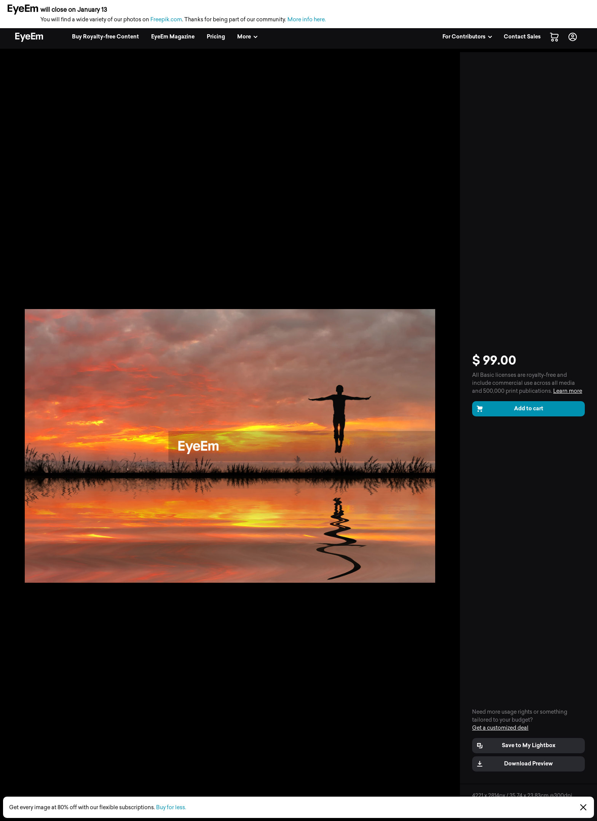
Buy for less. (171, 807)
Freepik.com (166, 19)
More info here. (306, 19)
